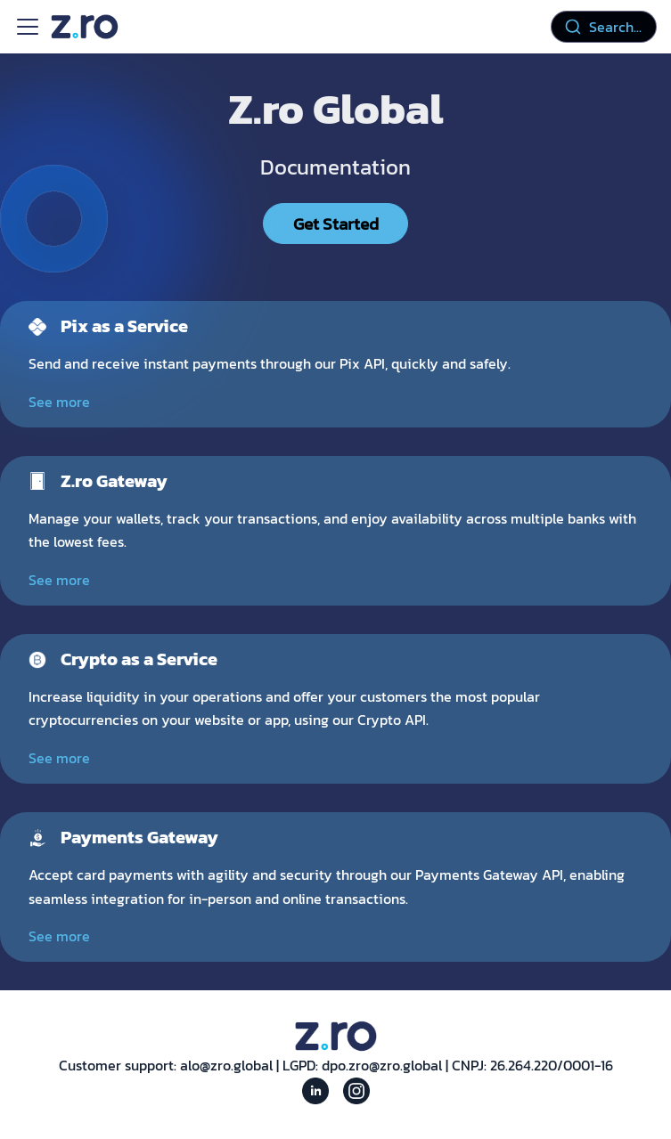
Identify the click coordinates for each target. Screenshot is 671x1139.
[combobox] (604, 27)
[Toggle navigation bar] (27, 26)
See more (59, 401)
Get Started (336, 223)
